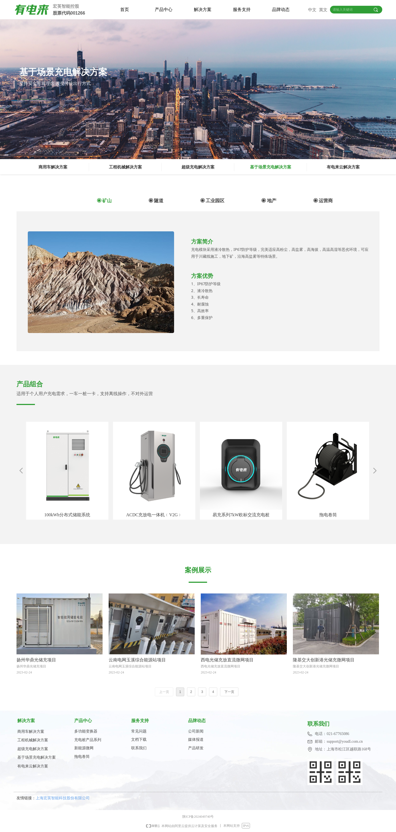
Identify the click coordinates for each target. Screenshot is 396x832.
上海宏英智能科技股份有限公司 (64, 797)
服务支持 (242, 9)
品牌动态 (281, 9)
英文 (323, 10)
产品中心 (163, 9)
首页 (124, 9)
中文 (312, 10)
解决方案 (202, 9)
